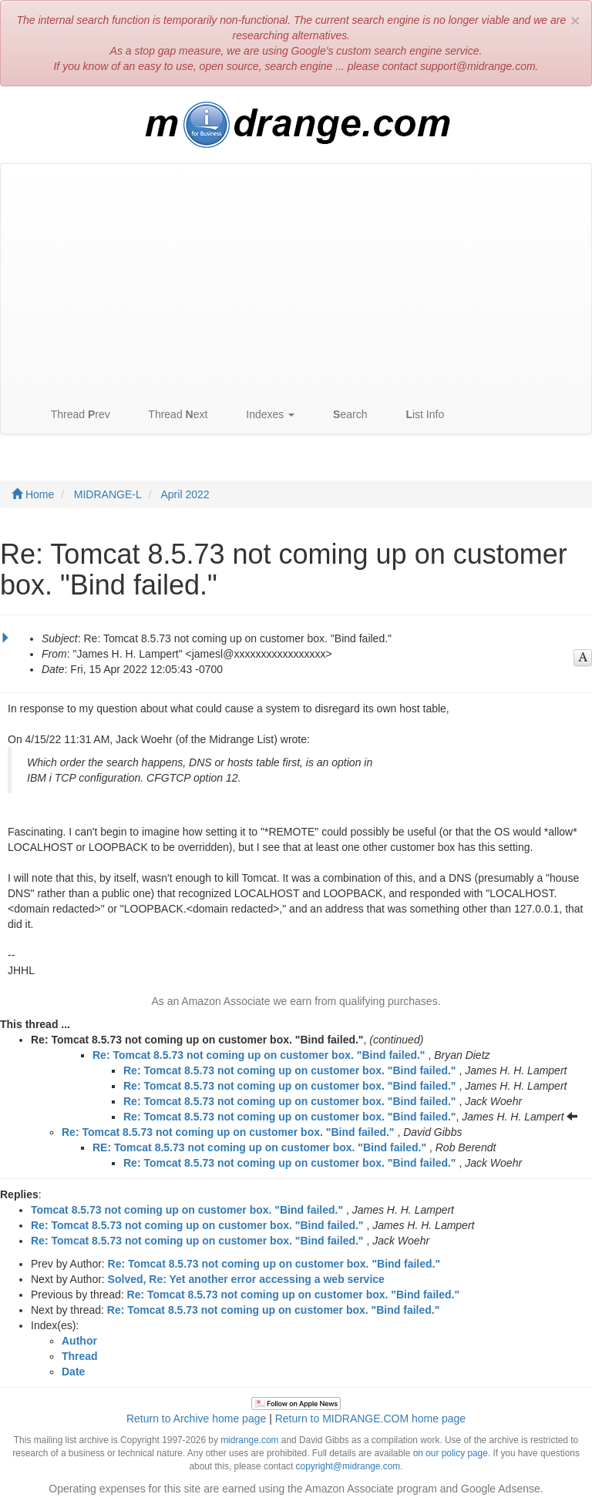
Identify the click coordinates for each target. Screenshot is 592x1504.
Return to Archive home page (196, 1418)
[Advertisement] (296, 279)
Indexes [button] (262, 414)
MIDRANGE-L (108, 494)
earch (342, 414)
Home (33, 494)
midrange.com (249, 1440)
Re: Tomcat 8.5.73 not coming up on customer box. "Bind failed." (259, 1055)
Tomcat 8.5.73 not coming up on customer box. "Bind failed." (187, 1210)
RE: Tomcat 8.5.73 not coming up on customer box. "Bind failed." (259, 1147)
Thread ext (170, 414)
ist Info (417, 414)
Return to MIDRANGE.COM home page (370, 1418)
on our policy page (450, 1453)
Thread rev (72, 414)
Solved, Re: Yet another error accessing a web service (246, 1279)
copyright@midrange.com (348, 1466)
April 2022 (185, 494)
